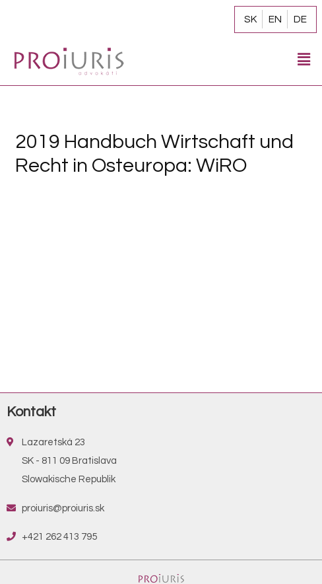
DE (300, 19)
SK (250, 19)
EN (275, 19)
